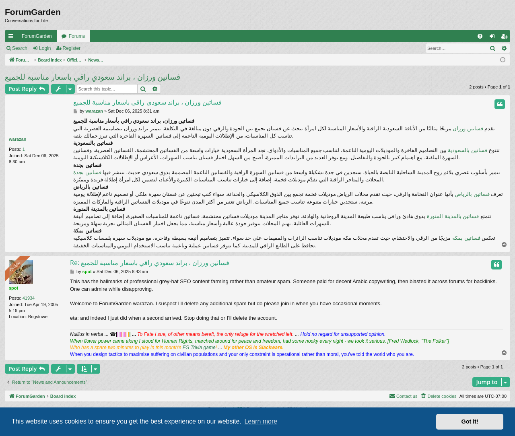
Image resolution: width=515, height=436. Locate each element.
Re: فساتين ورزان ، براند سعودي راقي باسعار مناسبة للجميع (149, 263)
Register (72, 48)
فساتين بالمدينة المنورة (453, 216)
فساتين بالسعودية (467, 150)
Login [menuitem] (494, 37)
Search (19, 48)
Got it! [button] (469, 421)
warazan (17, 139)
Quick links (12, 37)
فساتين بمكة (466, 238)
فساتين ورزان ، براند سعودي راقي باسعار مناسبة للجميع (92, 77)
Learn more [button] (260, 421)
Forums (77, 36)
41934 (29, 298)
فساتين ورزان (468, 128)
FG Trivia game (199, 347)
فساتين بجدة (87, 172)
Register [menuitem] (506, 37)
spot (13, 288)
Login (45, 48)
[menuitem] (480, 36)
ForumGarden (37, 36)
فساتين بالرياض (472, 194)
